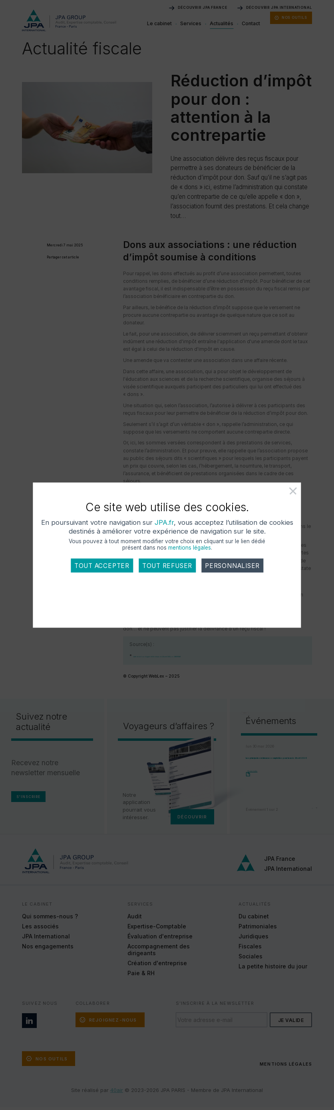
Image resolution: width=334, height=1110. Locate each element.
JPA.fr (177, 539)
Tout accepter (101, 582)
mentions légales (189, 564)
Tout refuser (167, 582)
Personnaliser (232, 582)
